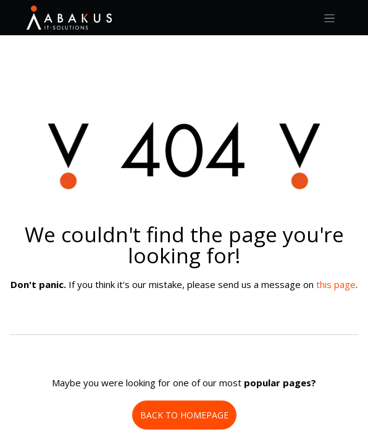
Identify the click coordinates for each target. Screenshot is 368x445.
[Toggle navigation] (329, 17)
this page (336, 284)
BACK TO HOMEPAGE (184, 415)
